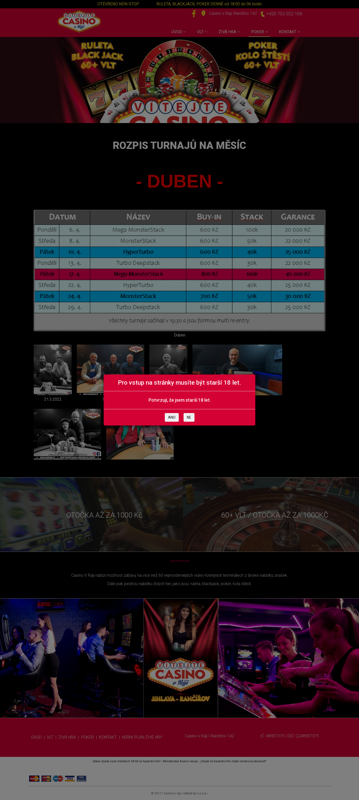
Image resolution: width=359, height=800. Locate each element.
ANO (171, 417)
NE (189, 417)
